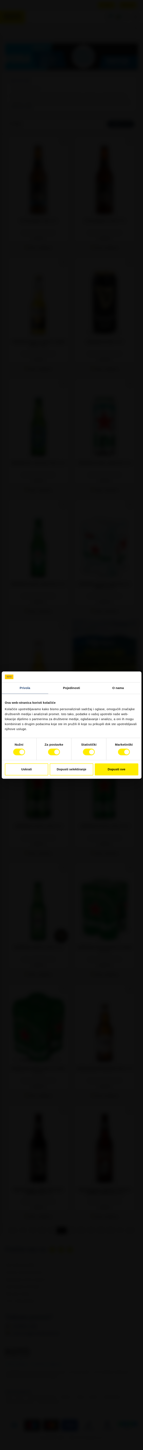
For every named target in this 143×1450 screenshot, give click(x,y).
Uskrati (26, 769)
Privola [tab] (25, 688)
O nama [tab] (118, 688)
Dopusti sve (116, 769)
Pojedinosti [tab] (71, 688)
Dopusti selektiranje (71, 769)
